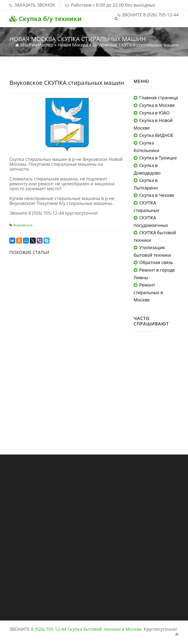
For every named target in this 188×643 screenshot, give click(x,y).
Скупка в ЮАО (154, 113)
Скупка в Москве (157, 105)
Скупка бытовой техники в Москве (105, 629)
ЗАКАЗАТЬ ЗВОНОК (34, 5)
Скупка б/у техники (45, 18)
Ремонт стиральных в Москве (148, 292)
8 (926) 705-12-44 (48, 629)
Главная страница (158, 97)
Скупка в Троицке (158, 158)
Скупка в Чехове (156, 195)
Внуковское (23, 225)
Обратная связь (156, 262)
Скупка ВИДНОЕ (156, 135)
